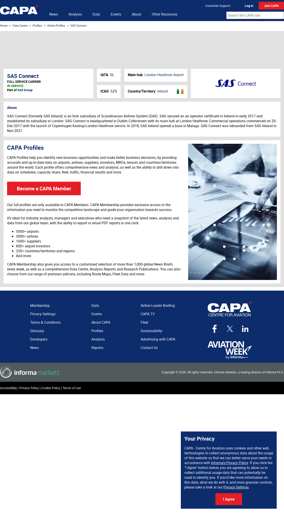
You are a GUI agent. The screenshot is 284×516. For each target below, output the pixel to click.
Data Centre (20, 26)
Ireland (162, 91)
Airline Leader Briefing (158, 305)
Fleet (144, 322)
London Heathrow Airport (164, 74)
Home (4, 26)
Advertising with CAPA (158, 339)
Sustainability (151, 330)
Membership (40, 305)
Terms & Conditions (45, 322)
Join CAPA (271, 6)
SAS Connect (78, 26)
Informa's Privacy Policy (229, 462)
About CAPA (100, 322)
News (53, 14)
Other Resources (164, 14)
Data (96, 14)
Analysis (75, 14)
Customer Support (218, 6)
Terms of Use (72, 388)
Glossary (37, 330)
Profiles (37, 26)
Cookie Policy (50, 388)
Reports (97, 347)
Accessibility (8, 388)
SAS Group (25, 90)
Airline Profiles (56, 26)
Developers (38, 339)
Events (116, 14)
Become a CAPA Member (44, 188)
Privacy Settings (236, 487)
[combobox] (255, 15)
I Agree (229, 499)
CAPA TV (148, 313)
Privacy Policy (29, 388)
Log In (249, 6)
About (136, 14)
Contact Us (149, 347)
